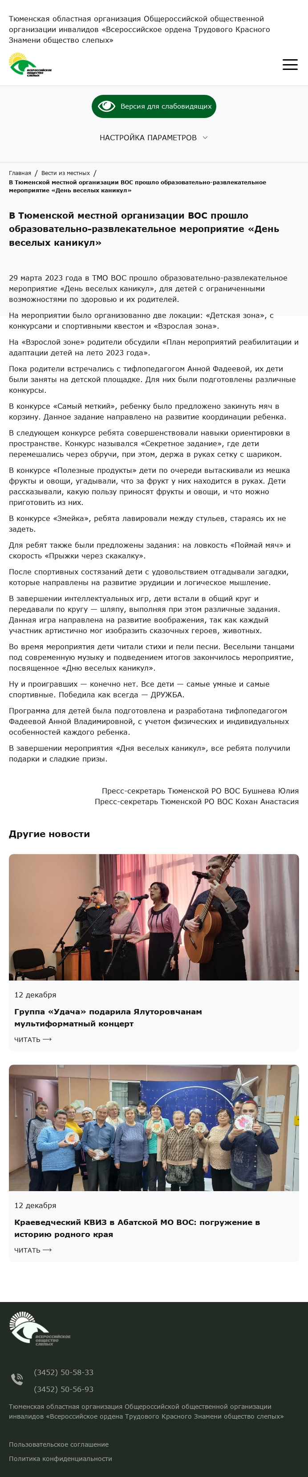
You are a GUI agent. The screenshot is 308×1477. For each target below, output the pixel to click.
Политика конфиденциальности (60, 1458)
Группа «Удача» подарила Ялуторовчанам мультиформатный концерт (108, 1017)
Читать (27, 1039)
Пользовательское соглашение (59, 1444)
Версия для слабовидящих (166, 106)
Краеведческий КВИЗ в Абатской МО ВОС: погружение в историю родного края (137, 1228)
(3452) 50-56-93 (63, 1387)
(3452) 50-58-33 (63, 1370)
